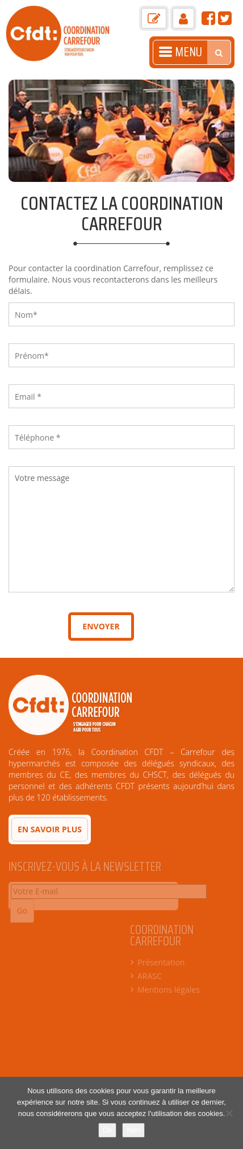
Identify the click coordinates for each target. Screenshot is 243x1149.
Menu (180, 52)
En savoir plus (50, 829)
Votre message (121, 529)
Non (133, 1130)
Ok (107, 1130)
